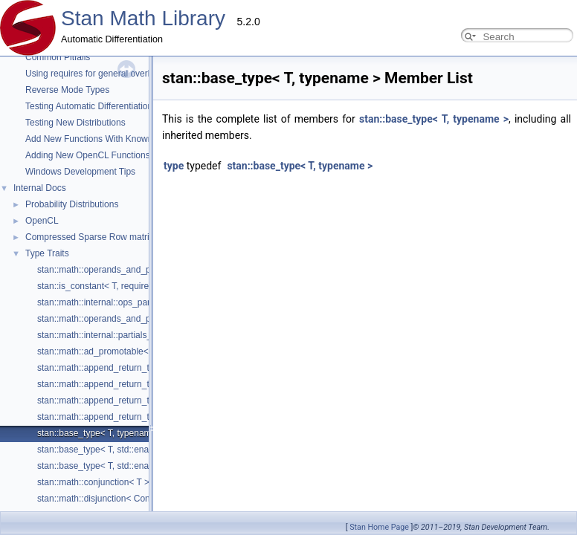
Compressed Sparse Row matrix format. (104, 237)
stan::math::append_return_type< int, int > (120, 384)
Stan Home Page (379, 527)
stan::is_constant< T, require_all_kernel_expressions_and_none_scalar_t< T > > (195, 286)
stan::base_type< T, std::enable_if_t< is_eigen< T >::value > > (159, 466)
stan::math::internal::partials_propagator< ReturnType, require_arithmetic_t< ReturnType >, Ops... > (234, 335)
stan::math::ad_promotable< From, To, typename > (137, 351)
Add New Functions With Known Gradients (109, 139)
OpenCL (42, 220)
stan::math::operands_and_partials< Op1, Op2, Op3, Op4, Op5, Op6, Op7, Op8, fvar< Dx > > (221, 270)
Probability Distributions (71, 204)
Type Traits (47, 253)
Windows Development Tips (80, 171)
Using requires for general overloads (97, 73)
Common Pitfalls (57, 57)
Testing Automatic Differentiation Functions (109, 106)
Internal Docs (39, 188)
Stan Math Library (143, 18)
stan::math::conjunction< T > (93, 482)
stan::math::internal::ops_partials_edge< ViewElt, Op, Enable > (161, 302)
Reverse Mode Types (67, 90)
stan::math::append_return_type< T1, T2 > (120, 368)
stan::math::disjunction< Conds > (102, 498)
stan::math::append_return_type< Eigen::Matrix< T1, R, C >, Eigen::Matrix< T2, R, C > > (211, 400)
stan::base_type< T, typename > (100, 433)
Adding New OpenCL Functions (87, 155)
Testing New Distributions (75, 122)
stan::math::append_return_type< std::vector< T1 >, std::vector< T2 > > (177, 417)
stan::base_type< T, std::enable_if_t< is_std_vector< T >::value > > (168, 449)
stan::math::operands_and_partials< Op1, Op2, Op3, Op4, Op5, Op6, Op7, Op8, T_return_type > (228, 319)
